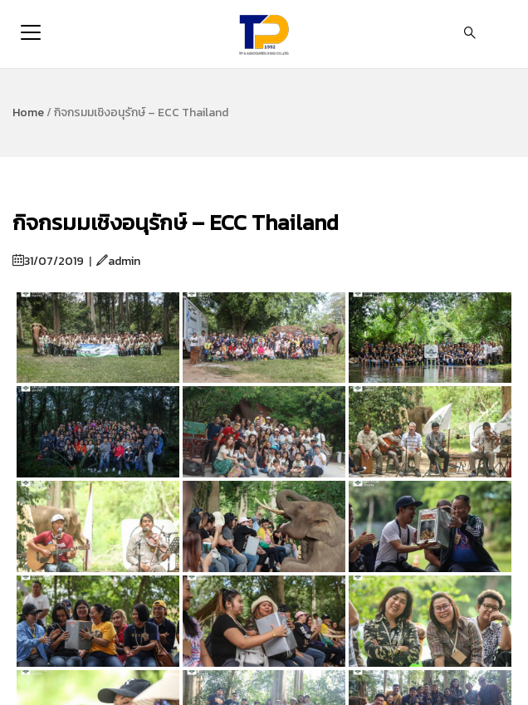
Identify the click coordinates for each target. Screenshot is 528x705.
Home (28, 112)
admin (118, 261)
